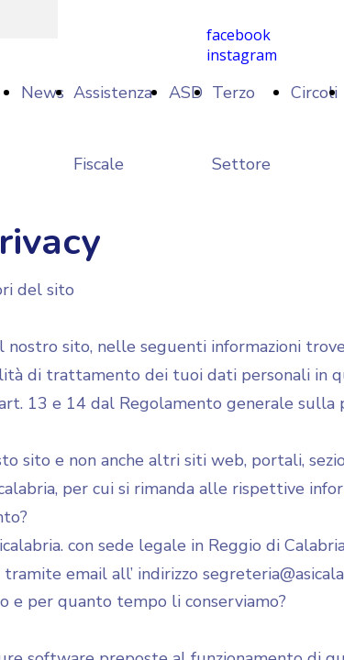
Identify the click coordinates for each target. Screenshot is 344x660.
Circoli (314, 93)
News (42, 93)
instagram (241, 55)
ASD (186, 93)
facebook (238, 35)
